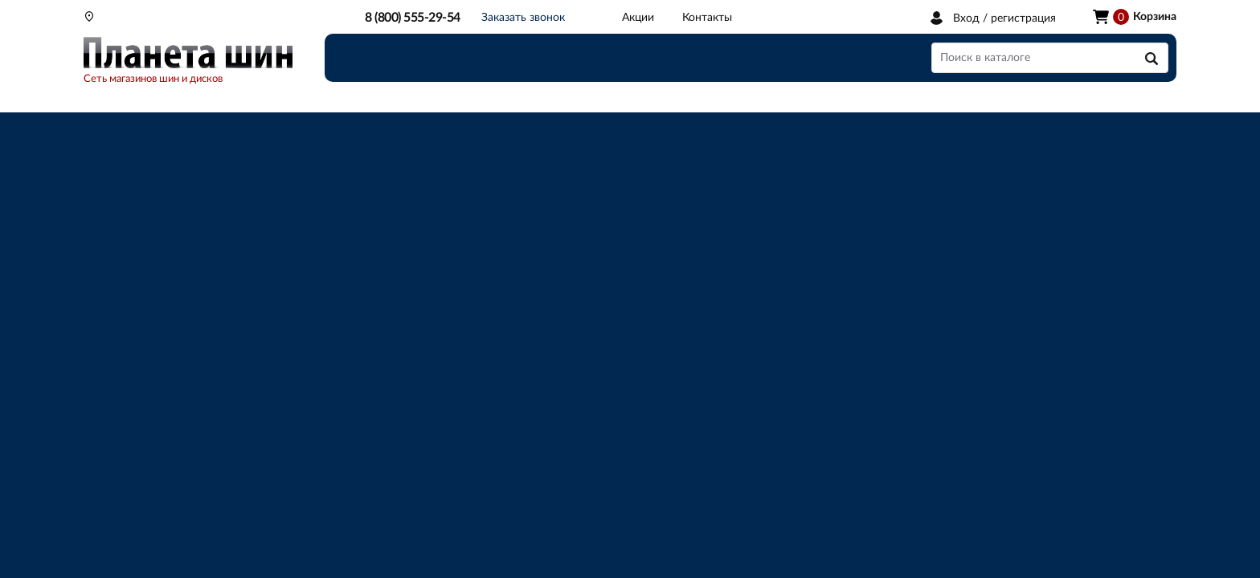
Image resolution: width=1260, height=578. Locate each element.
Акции (638, 17)
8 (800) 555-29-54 (412, 17)
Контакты (707, 17)
